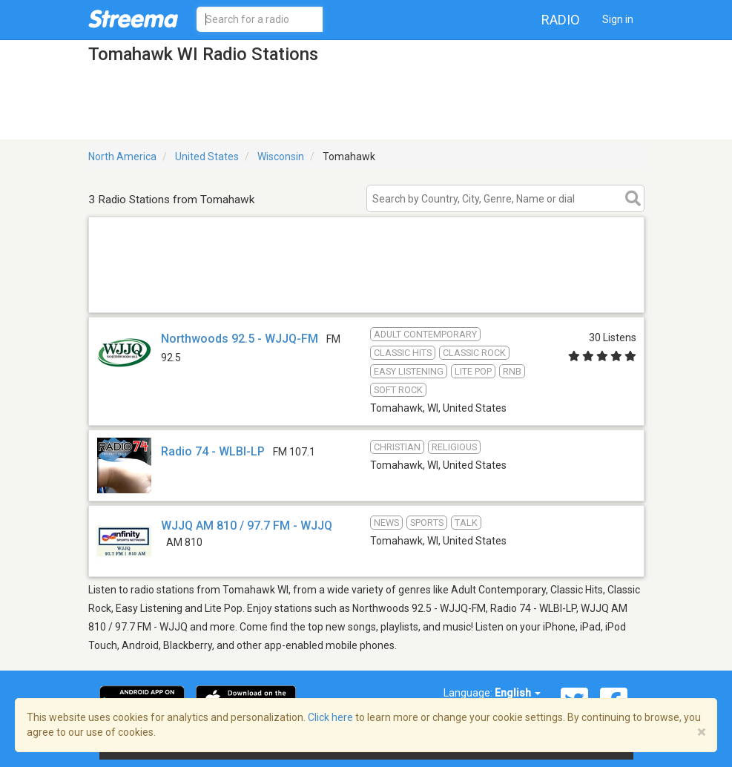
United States (207, 156)
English (518, 693)
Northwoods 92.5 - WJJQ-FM (239, 339)
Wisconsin (280, 156)
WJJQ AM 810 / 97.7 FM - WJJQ (246, 526)
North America (122, 156)
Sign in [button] (617, 19)
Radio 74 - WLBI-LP (213, 451)
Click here (330, 717)
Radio (560, 19)
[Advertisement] (366, 293)
